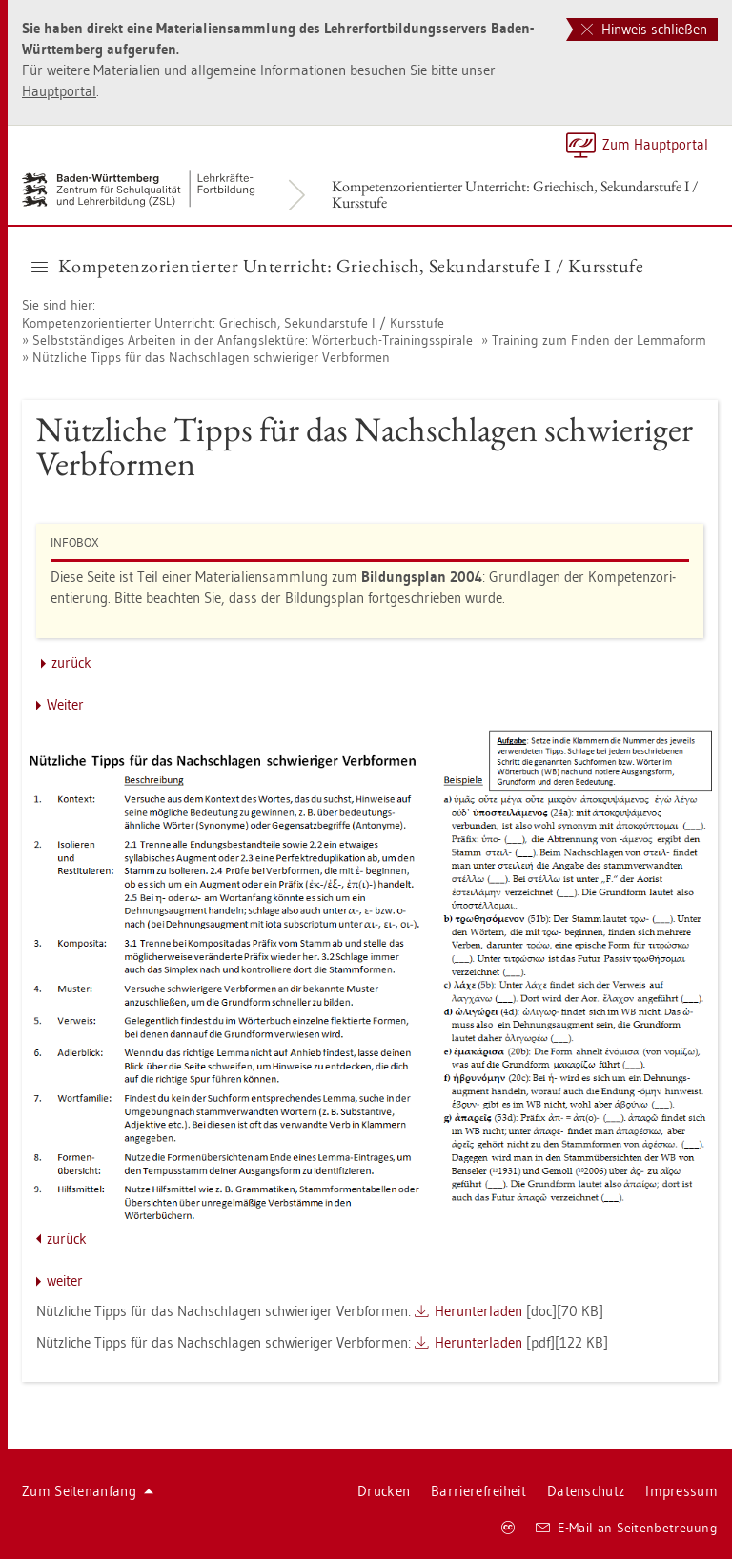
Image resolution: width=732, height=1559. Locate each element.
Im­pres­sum (681, 1491)
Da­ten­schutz (585, 1491)
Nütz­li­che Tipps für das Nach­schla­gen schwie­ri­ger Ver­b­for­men (211, 357)
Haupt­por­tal (59, 91)
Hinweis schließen (644, 29)
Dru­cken (383, 1491)
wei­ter (65, 1280)
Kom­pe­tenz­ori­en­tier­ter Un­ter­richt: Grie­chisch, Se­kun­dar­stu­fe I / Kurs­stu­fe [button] (337, 265)
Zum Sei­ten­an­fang (87, 1491)
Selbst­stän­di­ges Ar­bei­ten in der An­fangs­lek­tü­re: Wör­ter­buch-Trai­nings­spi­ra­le (252, 340)
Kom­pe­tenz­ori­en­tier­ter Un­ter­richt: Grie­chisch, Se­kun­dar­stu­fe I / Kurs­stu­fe (515, 194)
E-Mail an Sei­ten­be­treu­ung (627, 1527)
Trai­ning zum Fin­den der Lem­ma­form (599, 340)
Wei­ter (65, 704)
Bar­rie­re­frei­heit (478, 1491)
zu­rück (71, 662)
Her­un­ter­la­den (478, 1311)
